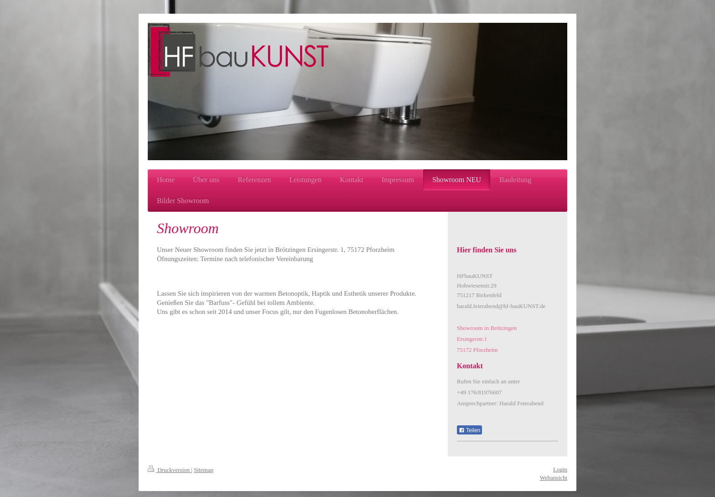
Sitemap (203, 469)
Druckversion (169, 469)
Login (560, 469)
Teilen (469, 430)
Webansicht (553, 477)
